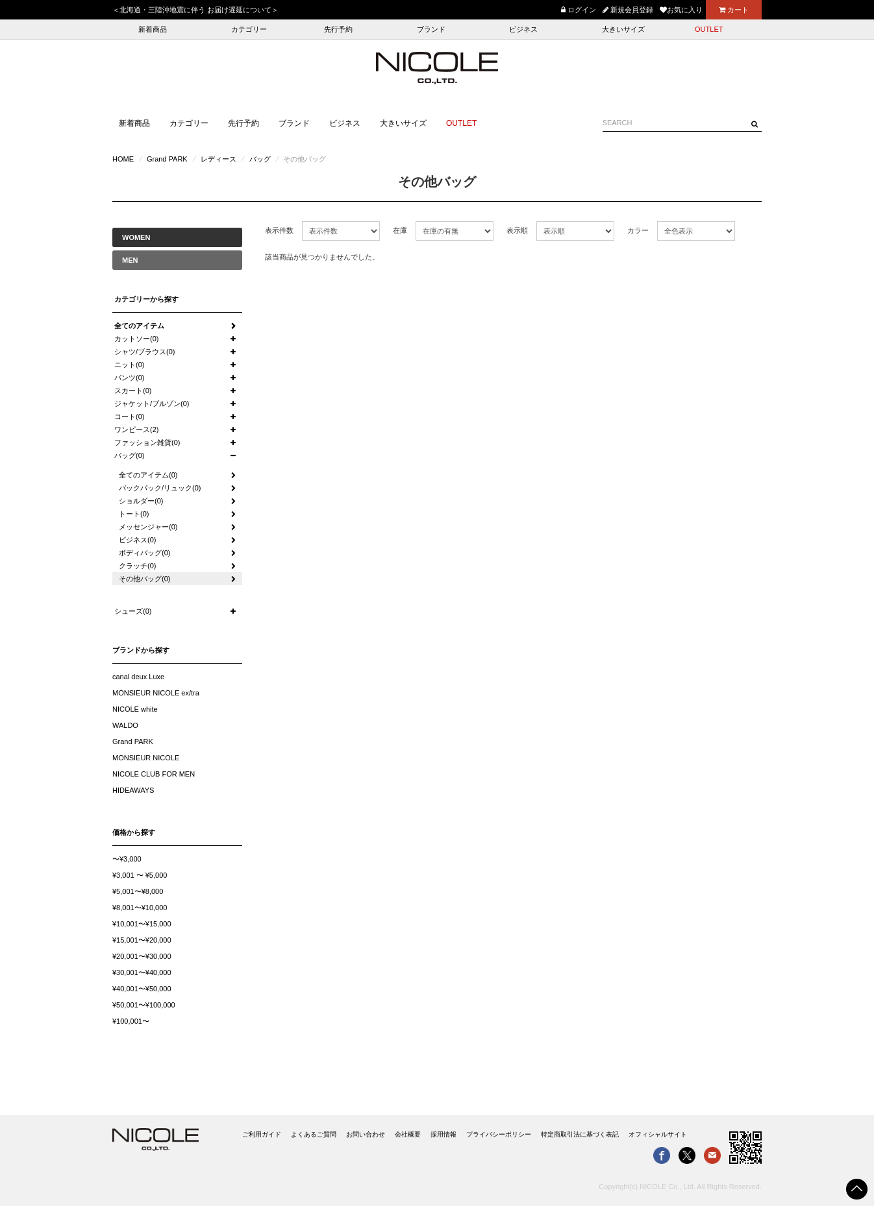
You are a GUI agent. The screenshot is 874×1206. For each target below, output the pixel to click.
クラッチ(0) (137, 566)
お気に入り (681, 10)
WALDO (125, 725)
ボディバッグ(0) (144, 553)
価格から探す (133, 832)
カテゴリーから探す (146, 299)
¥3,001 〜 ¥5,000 (139, 875)
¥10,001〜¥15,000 (141, 924)
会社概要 (408, 1134)
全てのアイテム (139, 326)
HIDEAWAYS (133, 790)
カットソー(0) (136, 339)
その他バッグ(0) (144, 579)
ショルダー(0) (141, 501)
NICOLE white (135, 709)
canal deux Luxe (138, 677)
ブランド (431, 29)
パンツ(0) (129, 377)
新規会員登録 (628, 10)
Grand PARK (167, 159)
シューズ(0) (132, 611)
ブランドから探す (140, 650)
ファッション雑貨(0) (147, 442)
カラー (638, 230)
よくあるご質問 (313, 1134)
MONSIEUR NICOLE (145, 758)
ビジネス (523, 29)
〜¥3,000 (127, 859)
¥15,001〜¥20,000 (141, 940)
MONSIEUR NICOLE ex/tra (155, 693)
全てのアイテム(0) (148, 475)
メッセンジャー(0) (148, 527)
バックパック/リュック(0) (160, 488)
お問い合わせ (365, 1134)
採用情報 (443, 1134)
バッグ (260, 159)
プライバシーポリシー (498, 1134)
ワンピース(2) (136, 429)
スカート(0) (132, 390)
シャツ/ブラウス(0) (144, 352)
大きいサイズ (623, 29)
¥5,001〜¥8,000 (137, 891)
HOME (123, 159)
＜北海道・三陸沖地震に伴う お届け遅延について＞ (195, 10)
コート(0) (129, 416)
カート (734, 10)
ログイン (578, 10)
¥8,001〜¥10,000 (139, 907)
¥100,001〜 (130, 1021)
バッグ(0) (129, 455)
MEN (130, 260)
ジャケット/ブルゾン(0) (152, 403)
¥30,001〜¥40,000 (141, 972)
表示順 (517, 230)
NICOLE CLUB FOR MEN (153, 774)
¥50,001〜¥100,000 (143, 1005)
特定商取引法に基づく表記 (580, 1134)
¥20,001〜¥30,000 (141, 956)
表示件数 (279, 230)
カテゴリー (249, 29)
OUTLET (709, 29)
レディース (218, 159)
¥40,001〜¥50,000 (141, 989)
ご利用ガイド (261, 1134)
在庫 (400, 230)
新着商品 (152, 29)
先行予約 (338, 29)
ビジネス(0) (137, 540)
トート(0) (134, 514)
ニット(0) (129, 364)
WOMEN (136, 237)
